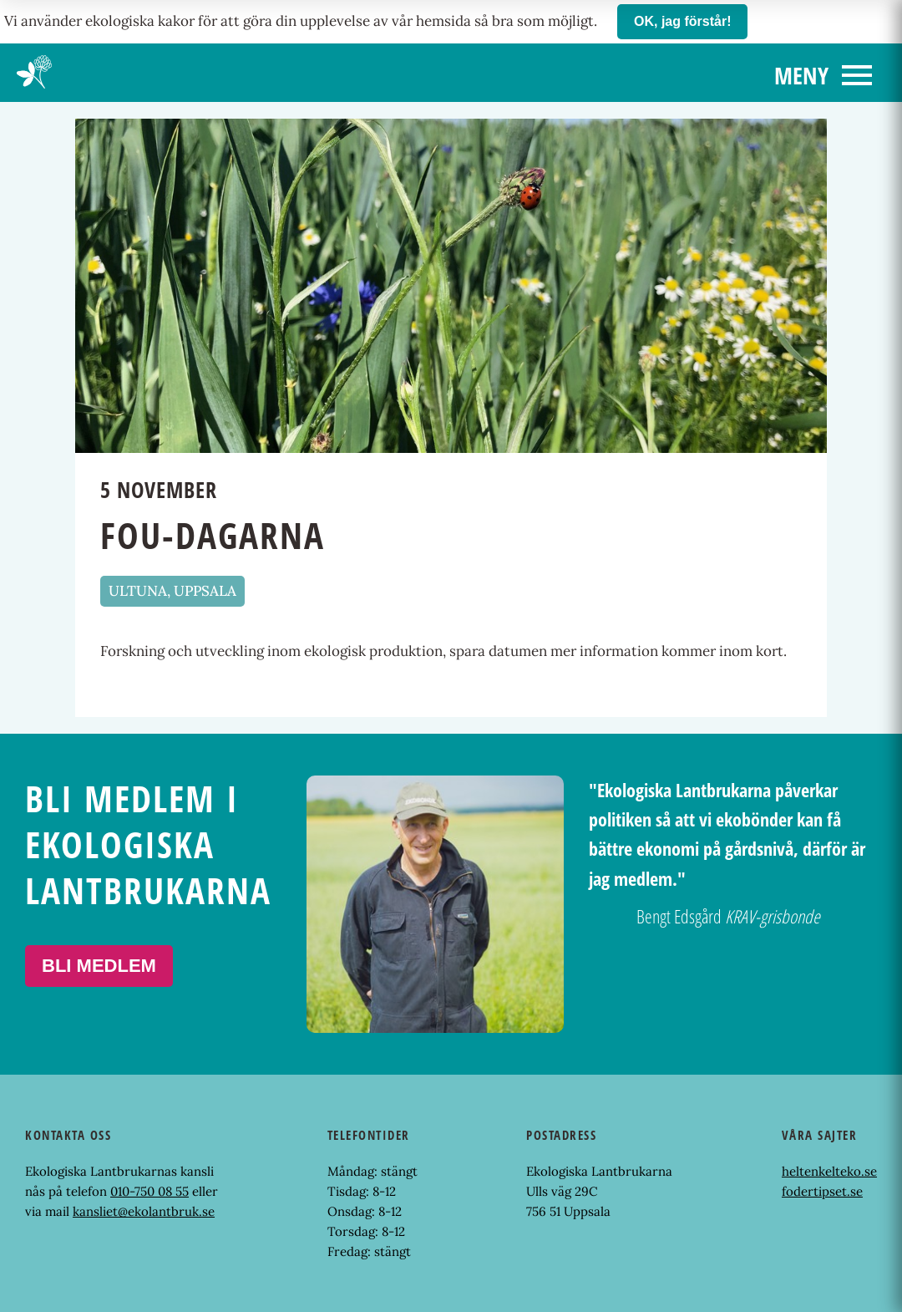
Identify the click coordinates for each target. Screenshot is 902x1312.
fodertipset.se (822, 1191)
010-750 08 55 (149, 1191)
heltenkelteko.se (829, 1171)
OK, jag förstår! (682, 21)
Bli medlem (99, 965)
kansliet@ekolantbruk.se (144, 1211)
